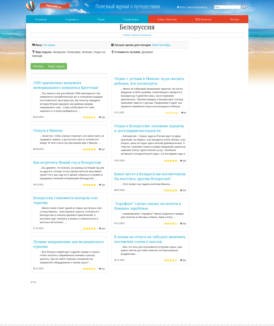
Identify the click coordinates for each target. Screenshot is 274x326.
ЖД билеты (203, 19)
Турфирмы (131, 19)
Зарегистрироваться (197, 7)
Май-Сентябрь (161, 45)
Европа (135, 35)
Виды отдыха (56, 66)
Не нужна (49, 45)
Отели (234, 19)
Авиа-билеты (167, 19)
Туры (101, 19)
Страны (72, 19)
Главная (41, 19)
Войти (183, 7)
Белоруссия (146, 35)
